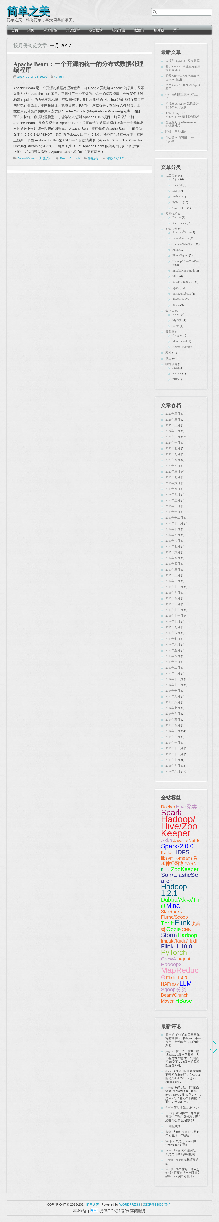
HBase (176, 314)
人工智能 (50, 30)
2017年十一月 (174, 523)
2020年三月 (172, 471)
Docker (176, 217)
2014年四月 (172, 725)
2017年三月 (172, 569)
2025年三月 (172, 419)
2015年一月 (172, 673)
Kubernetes (179, 223)
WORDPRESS (129, 1204)
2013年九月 (172, 765)
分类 (181, 989)
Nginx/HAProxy (182, 346)
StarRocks (178, 299)
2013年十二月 (174, 748)
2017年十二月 (174, 517)
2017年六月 (172, 552)
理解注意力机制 (175, 131)
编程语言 (118, 30)
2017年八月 (172, 540)
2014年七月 (172, 708)
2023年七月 (172, 448)
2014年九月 (172, 696)
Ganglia (177, 335)
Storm (176, 305)
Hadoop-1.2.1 (175, 890)
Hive (181, 807)
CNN (186, 929)
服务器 (159, 30)
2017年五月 (172, 558)
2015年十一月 (174, 615)
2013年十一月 (174, 754)
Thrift (167, 923)
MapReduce (179, 973)
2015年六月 (172, 644)
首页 (14, 30)
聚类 (192, 807)
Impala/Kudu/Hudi (183, 270)
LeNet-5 (191, 840)
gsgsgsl (169, 1051)
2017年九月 (172, 535)
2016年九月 (172, 592)
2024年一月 (172, 442)
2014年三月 (172, 731)
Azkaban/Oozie (181, 232)
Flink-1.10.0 (176, 946)
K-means (184, 858)
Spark (175, 288)
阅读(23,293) (115, 158)
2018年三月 (172, 500)
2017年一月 (172, 581)
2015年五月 (172, 650)
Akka (166, 840)
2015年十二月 (174, 610)
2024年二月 (172, 437)
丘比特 (169, 1113)
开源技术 (73, 30)
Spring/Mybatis (181, 293)
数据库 (139, 30)
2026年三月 (172, 413)
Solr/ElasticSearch (183, 282)
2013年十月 (172, 760)
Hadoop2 (171, 964)
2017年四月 (172, 563)
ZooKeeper (184, 869)
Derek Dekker (173, 1159)
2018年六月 (172, 483)
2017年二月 (172, 575)
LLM (175, 190)
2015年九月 (172, 627)
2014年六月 (172, 713)
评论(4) (93, 158)
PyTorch (177, 202)
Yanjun (59, 76)
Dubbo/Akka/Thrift (183, 244)
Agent (176, 179)
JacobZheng (172, 1150)
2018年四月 (172, 494)
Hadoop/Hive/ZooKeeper (179, 826)
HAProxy (170, 983)
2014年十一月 (174, 685)
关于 (176, 30)
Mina (175, 276)
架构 (30, 30)
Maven (167, 1001)
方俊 (168, 1131)
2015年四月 (172, 656)
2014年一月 (172, 742)
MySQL (177, 320)
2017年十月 (172, 529)
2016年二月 (172, 604)
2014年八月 (172, 702)
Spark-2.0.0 (177, 846)
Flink (175, 249)
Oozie (173, 929)
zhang (169, 1087)
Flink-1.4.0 (176, 977)
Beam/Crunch (28, 158)
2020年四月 (172, 465)
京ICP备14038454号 (157, 1204)
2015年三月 (172, 661)
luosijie (169, 1169)
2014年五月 (172, 719)
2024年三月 (172, 431)
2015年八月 (172, 633)
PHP (175, 379)
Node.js (176, 373)
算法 (168, 358)
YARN (191, 863)
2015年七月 (172, 638)
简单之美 (28, 10)
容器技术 (96, 30)
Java (175, 367)
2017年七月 (172, 546)
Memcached (179, 341)
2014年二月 (172, 737)
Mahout (176, 196)
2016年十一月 (174, 587)
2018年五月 (172, 488)
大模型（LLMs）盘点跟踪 (182, 60)
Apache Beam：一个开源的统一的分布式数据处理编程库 (78, 67)
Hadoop (187, 935)
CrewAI (177, 185)
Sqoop (168, 989)
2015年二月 (172, 667)
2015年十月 (172, 621)
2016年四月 (172, 598)
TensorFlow (179, 208)
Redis (175, 326)
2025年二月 (172, 425)
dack (168, 1071)
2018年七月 (172, 477)
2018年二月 (172, 506)
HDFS (181, 852)
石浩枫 (169, 1034)
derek (168, 1107)
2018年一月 (172, 511)
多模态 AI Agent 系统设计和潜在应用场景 (182, 105)
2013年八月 (172, 771)
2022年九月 (172, 454)
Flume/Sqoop (180, 255)
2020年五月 (172, 460)
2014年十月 (172, 690)
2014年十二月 (174, 679)
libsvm (167, 858)
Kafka (167, 852)
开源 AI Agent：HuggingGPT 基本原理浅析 (182, 114)
